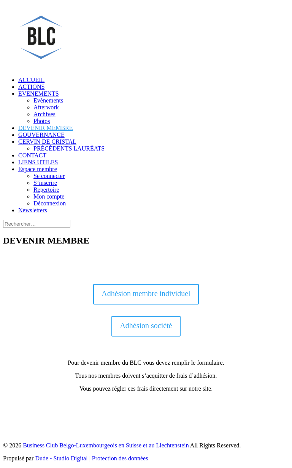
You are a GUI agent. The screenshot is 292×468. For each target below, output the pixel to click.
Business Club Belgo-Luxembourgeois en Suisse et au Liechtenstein (106, 445)
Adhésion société (146, 325)
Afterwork (46, 107)
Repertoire (46, 189)
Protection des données (120, 458)
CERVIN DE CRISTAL (47, 141)
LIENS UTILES (38, 162)
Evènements (48, 100)
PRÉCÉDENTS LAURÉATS (69, 148)
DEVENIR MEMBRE (45, 128)
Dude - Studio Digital (61, 458)
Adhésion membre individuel (146, 293)
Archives (44, 114)
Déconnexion (49, 203)
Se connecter (49, 176)
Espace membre (37, 169)
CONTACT (32, 155)
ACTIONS (31, 86)
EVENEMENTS (38, 93)
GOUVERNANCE (41, 134)
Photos (41, 121)
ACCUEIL (31, 80)
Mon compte (48, 196)
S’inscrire (45, 183)
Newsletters (32, 210)
